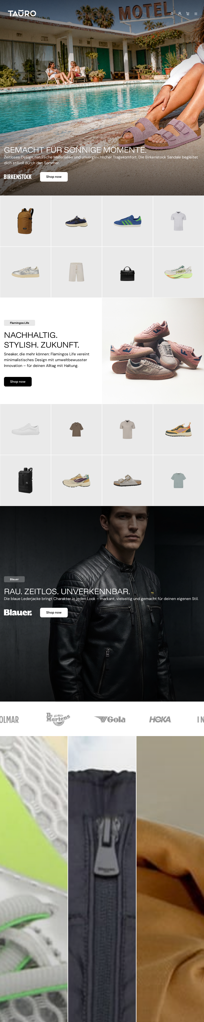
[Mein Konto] (180, 14)
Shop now (54, 177)
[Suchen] (171, 14)
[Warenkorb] (188, 14)
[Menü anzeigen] (196, 14)
